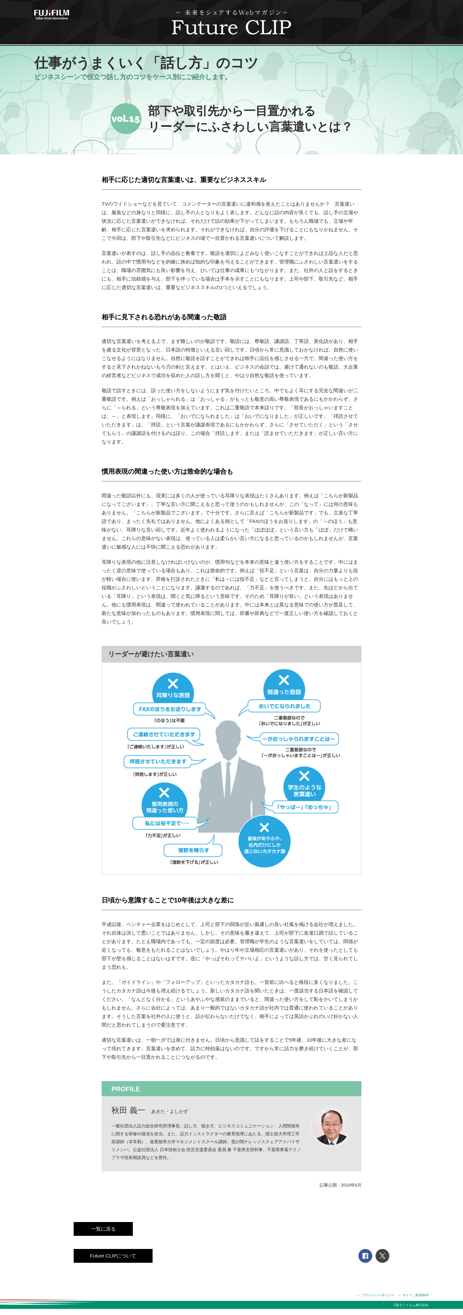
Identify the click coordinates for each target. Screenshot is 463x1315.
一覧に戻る (103, 1229)
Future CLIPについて (113, 1255)
